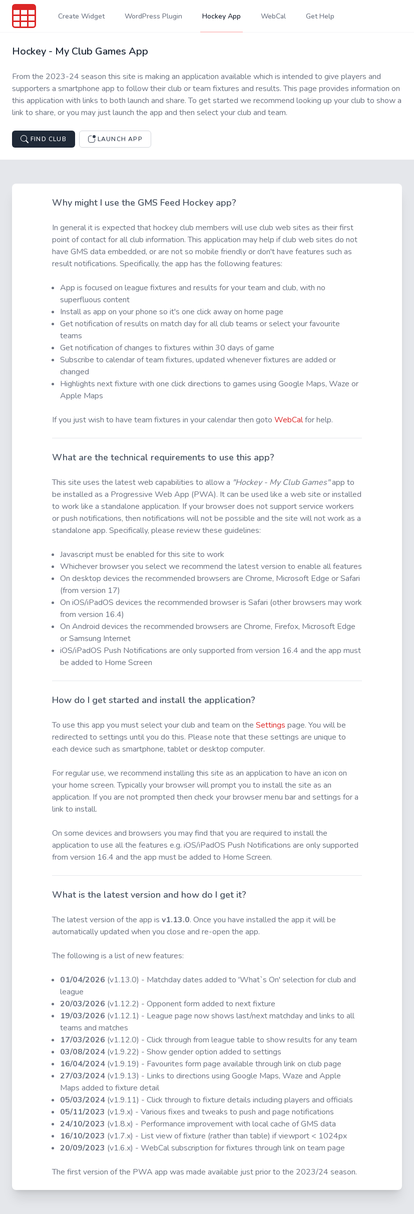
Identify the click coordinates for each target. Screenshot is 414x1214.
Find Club (44, 139)
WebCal (288, 419)
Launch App (115, 139)
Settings (270, 725)
